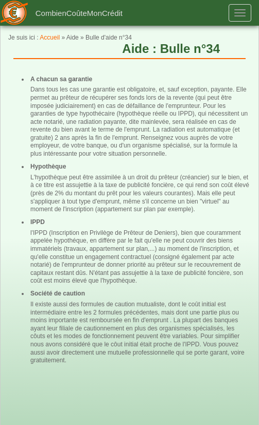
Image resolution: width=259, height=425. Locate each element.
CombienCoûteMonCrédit (79, 13)
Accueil (50, 37)
